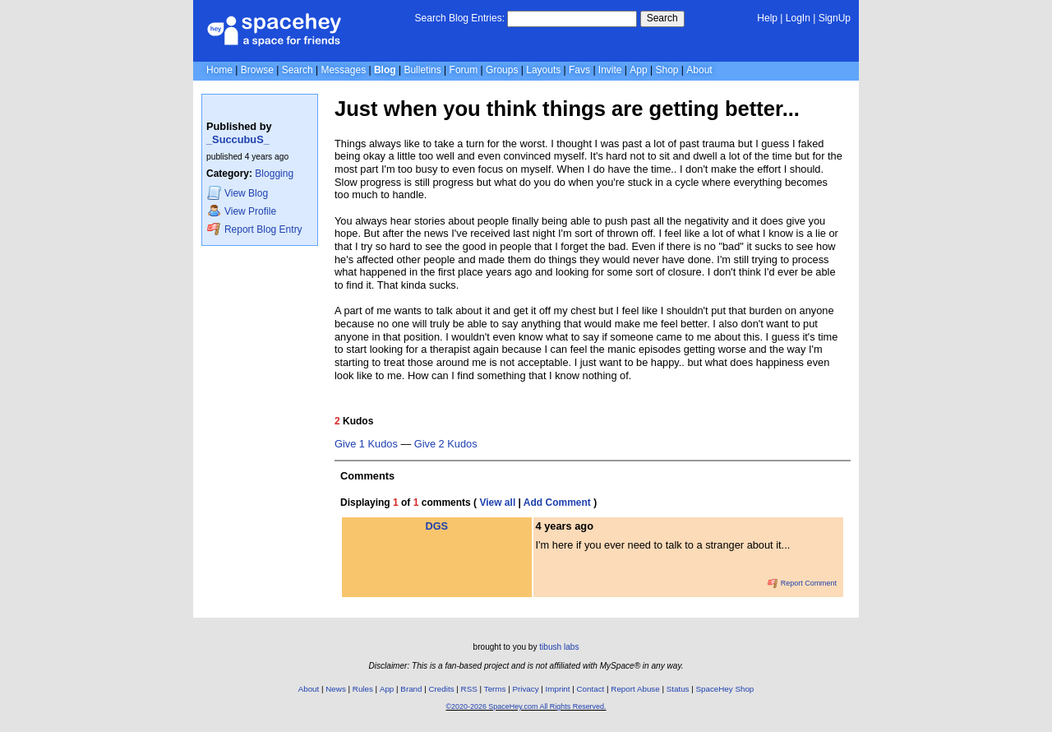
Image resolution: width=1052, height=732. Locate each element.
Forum (464, 70)
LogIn (798, 18)
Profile (241, 211)
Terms (495, 688)
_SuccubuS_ (238, 139)
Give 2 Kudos (446, 444)
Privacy (525, 688)
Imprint (558, 688)
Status (678, 688)
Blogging (274, 173)
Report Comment (802, 583)
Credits (441, 688)
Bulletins (422, 70)
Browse (257, 70)
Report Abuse (635, 688)
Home (219, 70)
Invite (610, 70)
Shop (666, 70)
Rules (363, 688)
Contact (591, 688)
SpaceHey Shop (725, 688)
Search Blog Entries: (460, 18)
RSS (469, 688)
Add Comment (557, 502)
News (335, 688)
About (699, 70)
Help (767, 18)
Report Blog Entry (254, 229)
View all (497, 502)
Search (662, 18)
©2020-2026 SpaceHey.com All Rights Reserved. (525, 706)
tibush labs (559, 646)
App (638, 70)
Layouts (543, 70)
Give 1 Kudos (366, 444)
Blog (385, 70)
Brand (411, 688)
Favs (579, 70)
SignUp (835, 18)
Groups (502, 70)
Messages (343, 70)
